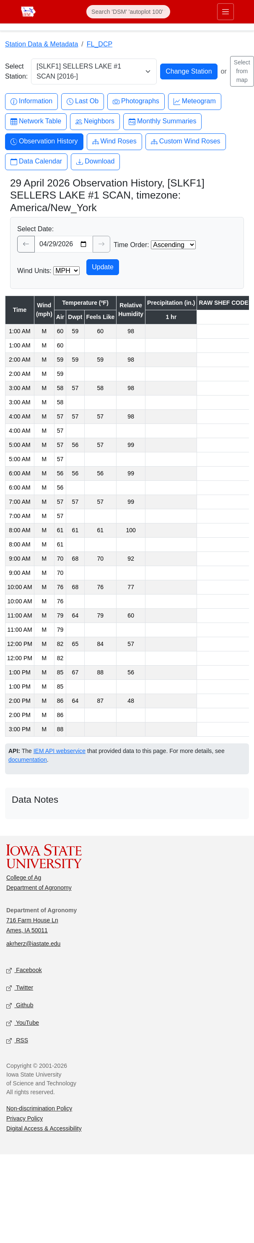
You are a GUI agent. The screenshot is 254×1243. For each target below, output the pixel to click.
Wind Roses (114, 141)
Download (95, 161)
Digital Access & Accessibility (44, 1128)
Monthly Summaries (162, 121)
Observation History (44, 141)
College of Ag (23, 877)
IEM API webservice (60, 751)
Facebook (24, 970)
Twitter (19, 988)
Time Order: (131, 244)
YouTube (22, 1023)
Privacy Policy (24, 1118)
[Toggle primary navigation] (225, 11)
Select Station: (16, 71)
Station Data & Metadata (41, 44)
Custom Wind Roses (185, 141)
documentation (27, 759)
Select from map (242, 71)
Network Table (35, 121)
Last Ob (82, 101)
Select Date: (35, 228)
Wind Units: (34, 270)
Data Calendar (36, 161)
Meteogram (195, 101)
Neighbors (94, 121)
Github (19, 1006)
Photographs (136, 101)
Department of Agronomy (39, 887)
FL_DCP (99, 44)
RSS (17, 1041)
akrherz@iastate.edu (33, 943)
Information (31, 101)
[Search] (128, 11)
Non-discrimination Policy (39, 1108)
